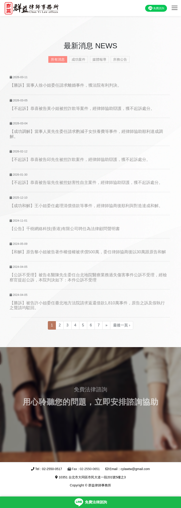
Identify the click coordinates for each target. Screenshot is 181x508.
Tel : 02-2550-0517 (46, 469)
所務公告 (119, 59)
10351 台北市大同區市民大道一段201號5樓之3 (90, 477)
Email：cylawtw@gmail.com (127, 469)
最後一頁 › (121, 325)
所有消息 (56, 59)
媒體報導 (98, 59)
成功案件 (77, 59)
